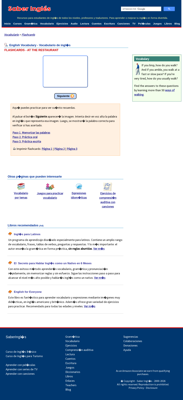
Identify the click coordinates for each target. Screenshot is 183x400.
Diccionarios (72, 372)
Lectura (84, 23)
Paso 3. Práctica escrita (26, 141)
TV (133, 23)
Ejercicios (62, 23)
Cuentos (96, 23)
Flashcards (28, 35)
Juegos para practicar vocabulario (50, 194)
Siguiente (63, 96)
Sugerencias (130, 336)
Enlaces (70, 381)
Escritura (109, 23)
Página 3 (72, 149)
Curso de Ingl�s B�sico (21, 351)
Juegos (157, 23)
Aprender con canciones (20, 374)
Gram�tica (30, 23)
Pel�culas (144, 23)
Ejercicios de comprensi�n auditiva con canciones (107, 198)
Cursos (17, 23)
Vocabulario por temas (21, 193)
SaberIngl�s (16, 337)
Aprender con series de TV (21, 369)
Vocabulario (47, 23)
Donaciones (130, 345)
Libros (168, 23)
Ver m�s (99, 249)
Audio (74, 23)
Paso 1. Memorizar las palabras (31, 132)
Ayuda (127, 350)
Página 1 (47, 149)
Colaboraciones (132, 341)
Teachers (70, 385)
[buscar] (141, 9)
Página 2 (59, 149)
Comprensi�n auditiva (79, 350)
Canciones (123, 23)
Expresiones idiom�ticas (79, 193)
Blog (177, 23)
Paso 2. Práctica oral (24, 137)
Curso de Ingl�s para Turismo (24, 356)
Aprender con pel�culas (20, 365)
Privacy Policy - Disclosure (143, 387)
